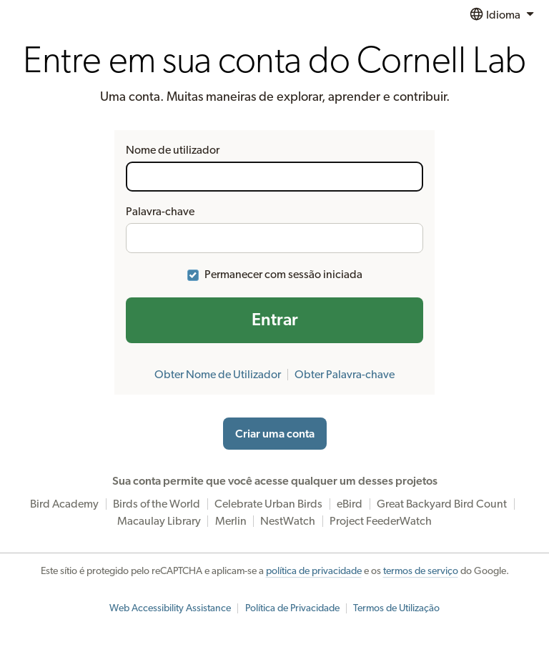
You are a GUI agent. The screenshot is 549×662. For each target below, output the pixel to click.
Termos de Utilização (396, 608)
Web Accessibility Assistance (170, 608)
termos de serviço (420, 571)
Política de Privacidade (292, 608)
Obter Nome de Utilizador (217, 374)
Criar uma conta (275, 434)
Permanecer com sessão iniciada (283, 274)
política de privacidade (314, 571)
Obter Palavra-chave (345, 374)
